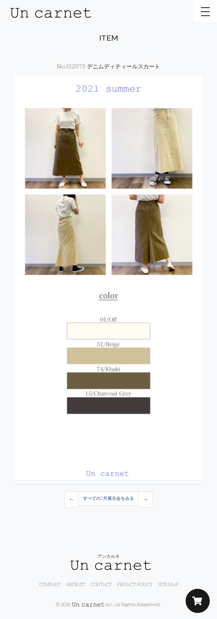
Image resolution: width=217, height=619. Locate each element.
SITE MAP (168, 584)
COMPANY (50, 584)
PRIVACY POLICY (135, 584)
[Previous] (71, 499)
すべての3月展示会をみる (108, 498)
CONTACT (101, 584)
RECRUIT (75, 584)
